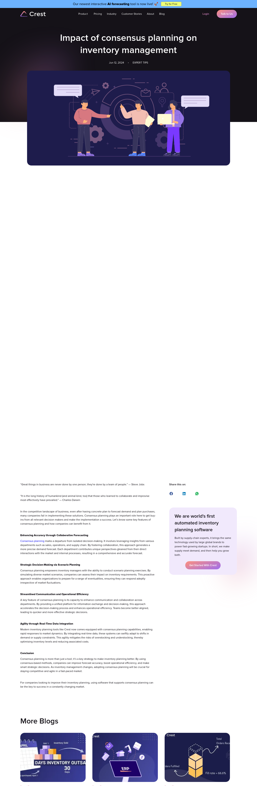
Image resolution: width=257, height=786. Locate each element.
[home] (33, 14)
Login (206, 14)
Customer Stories (131, 14)
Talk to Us (227, 14)
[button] (83, 14)
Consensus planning (32, 541)
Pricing (98, 14)
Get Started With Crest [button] (203, 565)
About (150, 14)
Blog (162, 14)
